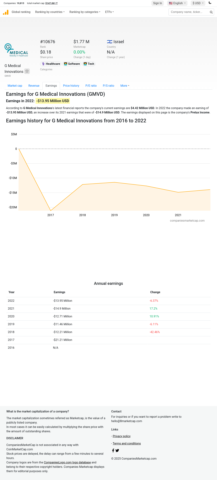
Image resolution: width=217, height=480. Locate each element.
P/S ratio (108, 85)
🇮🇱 (115, 41)
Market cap (15, 85)
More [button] (123, 85)
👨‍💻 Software (72, 64)
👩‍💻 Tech (88, 64)
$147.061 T (51, 3)
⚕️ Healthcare (51, 64)
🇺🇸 (176, 3)
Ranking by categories (83, 12)
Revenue (34, 85)
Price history (71, 85)
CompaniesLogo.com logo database (67, 462)
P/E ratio (91, 85)
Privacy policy (122, 436)
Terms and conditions (127, 443)
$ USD (197, 3)
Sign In (157, 3)
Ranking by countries (48, 12)
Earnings (51, 85)
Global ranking (21, 12)
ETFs (108, 12)
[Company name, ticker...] (191, 12)
